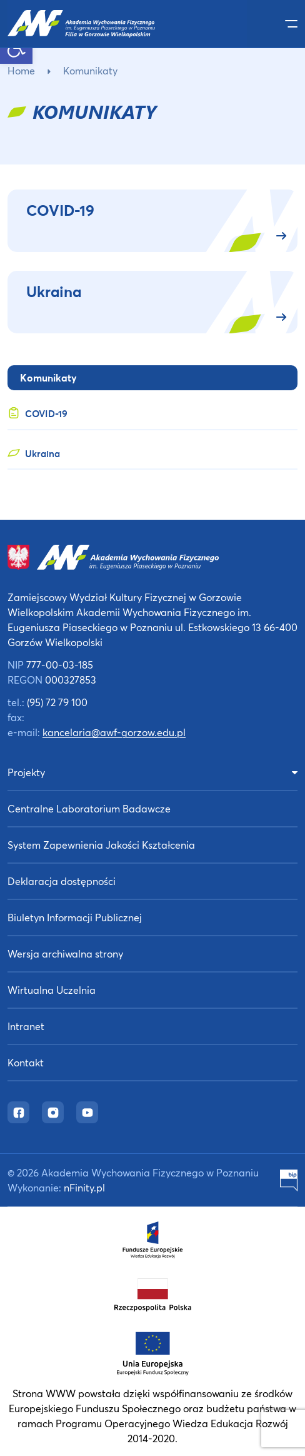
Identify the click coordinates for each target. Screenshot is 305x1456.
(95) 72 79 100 (57, 702)
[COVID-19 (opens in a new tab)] (153, 410)
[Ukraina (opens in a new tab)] (153, 450)
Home (21, 70)
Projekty (26, 772)
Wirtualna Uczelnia (52, 989)
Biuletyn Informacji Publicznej (75, 917)
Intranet (26, 1026)
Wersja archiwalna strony (65, 953)
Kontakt (26, 1062)
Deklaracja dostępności (62, 880)
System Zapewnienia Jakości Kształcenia (101, 844)
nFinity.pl (84, 1187)
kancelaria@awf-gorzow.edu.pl (114, 732)
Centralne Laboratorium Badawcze (89, 808)
